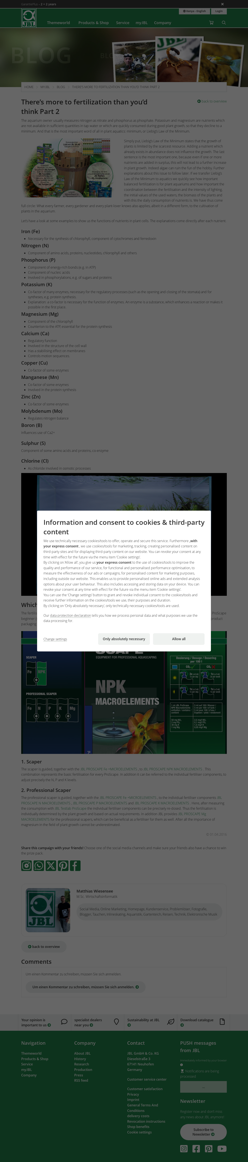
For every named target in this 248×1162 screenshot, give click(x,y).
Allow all (178, 639)
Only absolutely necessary (124, 639)
